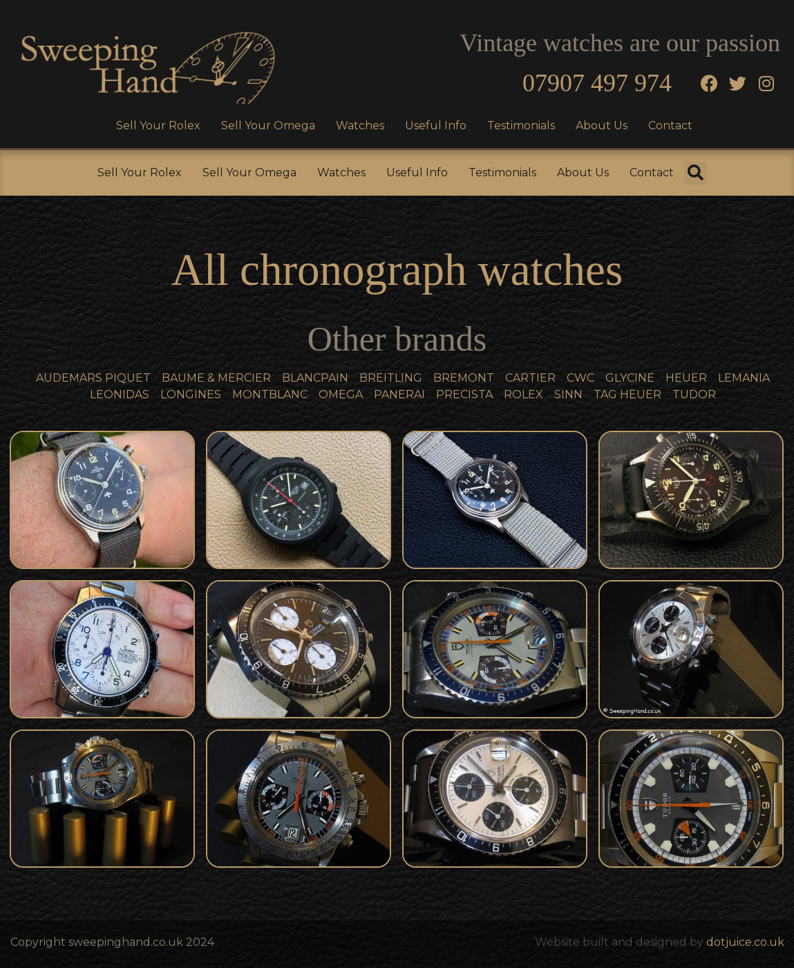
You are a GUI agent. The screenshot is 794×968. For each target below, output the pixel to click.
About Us (601, 125)
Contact (670, 125)
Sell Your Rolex (158, 125)
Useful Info (435, 125)
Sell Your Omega (268, 125)
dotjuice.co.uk (745, 942)
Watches (360, 125)
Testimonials (521, 125)
